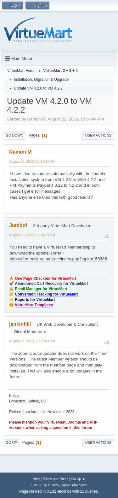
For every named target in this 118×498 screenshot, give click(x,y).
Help (36, 479)
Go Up (11, 442)
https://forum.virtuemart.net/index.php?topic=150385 (58, 258)
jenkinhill (20, 324)
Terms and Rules (55, 479)
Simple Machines (74, 485)
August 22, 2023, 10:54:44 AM (32, 161)
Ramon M (20, 152)
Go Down (14, 135)
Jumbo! (18, 225)
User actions (98, 135)
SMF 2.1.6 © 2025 (45, 485)
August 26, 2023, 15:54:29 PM (32, 235)
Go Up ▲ (78, 479)
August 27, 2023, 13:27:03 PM (32, 341)
